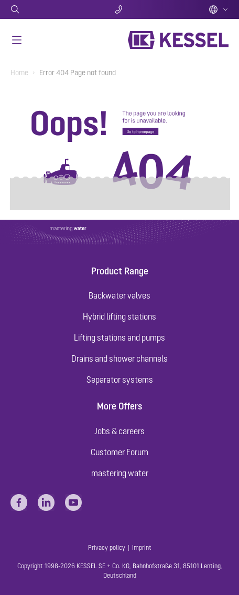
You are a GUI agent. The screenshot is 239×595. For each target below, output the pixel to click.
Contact (120, 9)
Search (46, 9)
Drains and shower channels (119, 358)
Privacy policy (106, 547)
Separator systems (119, 379)
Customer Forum (119, 452)
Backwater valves (119, 295)
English (219, 9)
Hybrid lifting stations (119, 316)
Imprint (141, 547)
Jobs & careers (119, 431)
